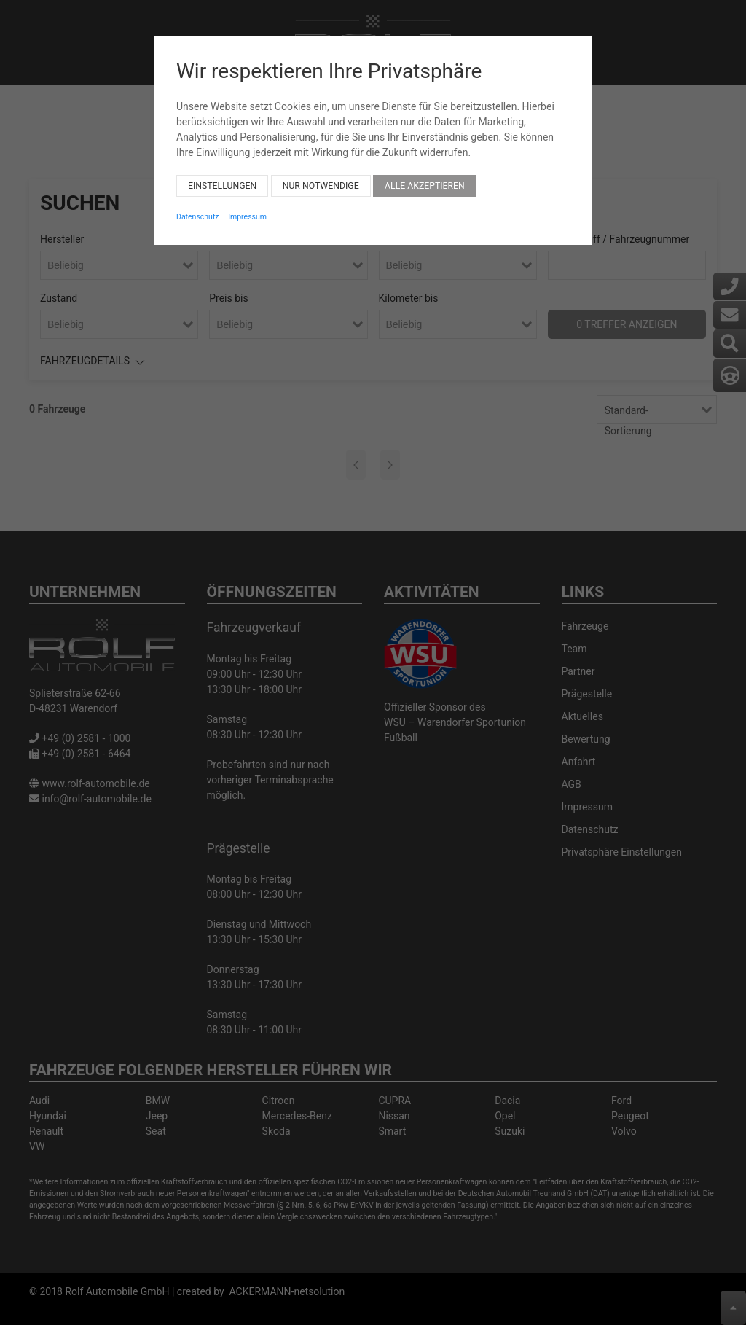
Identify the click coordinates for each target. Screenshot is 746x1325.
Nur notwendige (321, 178)
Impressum (247, 209)
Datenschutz (197, 209)
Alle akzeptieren (425, 178)
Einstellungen (222, 178)
